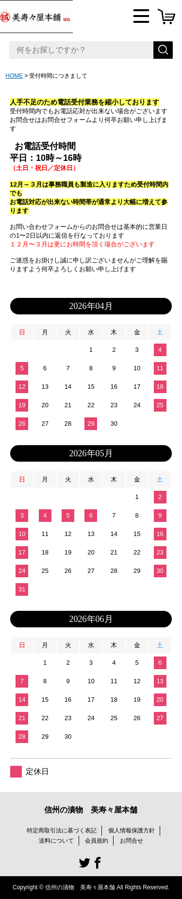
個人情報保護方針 (131, 830)
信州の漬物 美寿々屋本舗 (90, 810)
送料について (56, 840)
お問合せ (131, 840)
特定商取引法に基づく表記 (62, 830)
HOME (14, 75)
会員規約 (96, 840)
